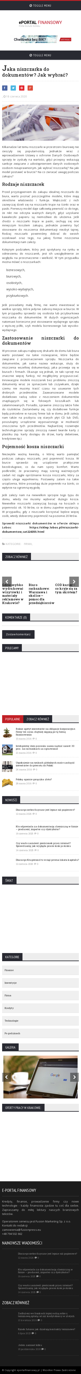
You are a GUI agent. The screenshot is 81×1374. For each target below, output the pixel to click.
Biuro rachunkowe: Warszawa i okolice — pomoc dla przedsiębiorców (41, 594)
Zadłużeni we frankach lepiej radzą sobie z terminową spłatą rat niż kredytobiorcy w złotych (46, 1315)
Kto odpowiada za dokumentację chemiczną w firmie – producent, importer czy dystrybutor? (47, 828)
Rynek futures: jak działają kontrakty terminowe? (46, 1329)
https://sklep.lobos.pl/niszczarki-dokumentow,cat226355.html (40, 529)
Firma (28, 544)
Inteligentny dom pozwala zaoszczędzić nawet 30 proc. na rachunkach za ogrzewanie (45, 747)
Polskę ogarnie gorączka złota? (34, 779)
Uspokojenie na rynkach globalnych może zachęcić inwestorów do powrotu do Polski (45, 764)
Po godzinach (12, 1033)
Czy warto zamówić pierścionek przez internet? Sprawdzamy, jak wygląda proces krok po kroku (43, 844)
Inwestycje (11, 982)
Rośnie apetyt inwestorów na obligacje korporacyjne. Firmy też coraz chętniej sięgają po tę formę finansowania (46, 731)
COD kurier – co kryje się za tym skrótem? (66, 588)
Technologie (11, 1020)
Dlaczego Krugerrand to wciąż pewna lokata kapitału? (47, 859)
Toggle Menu (40, 5)
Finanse (9, 970)
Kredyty (9, 1008)
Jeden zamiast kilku (30, 1345)
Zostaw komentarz (18, 634)
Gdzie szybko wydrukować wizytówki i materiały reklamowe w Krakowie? (13, 594)
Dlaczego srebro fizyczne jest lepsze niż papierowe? (45, 809)
